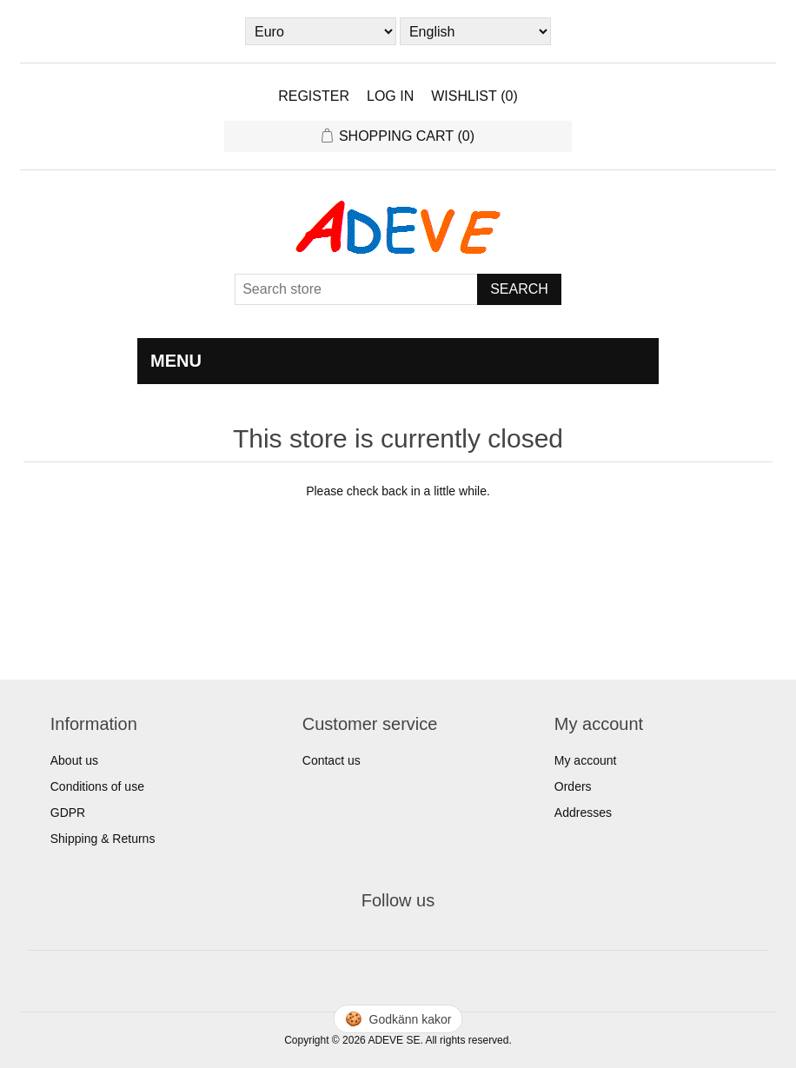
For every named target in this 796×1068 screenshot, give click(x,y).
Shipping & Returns (103, 839)
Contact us (331, 760)
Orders (573, 786)
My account (585, 760)
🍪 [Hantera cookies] (398, 1019)
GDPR (67, 812)
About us (74, 760)
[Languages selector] (475, 31)
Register (313, 96)
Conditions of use (97, 786)
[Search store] (356, 289)
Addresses (583, 812)
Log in (390, 96)
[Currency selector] (320, 31)
